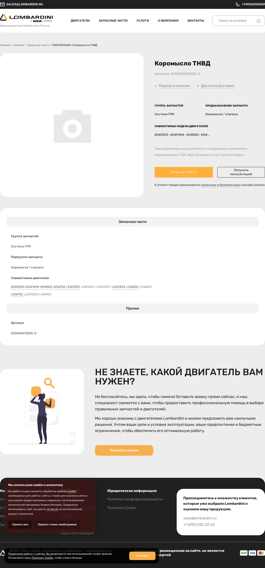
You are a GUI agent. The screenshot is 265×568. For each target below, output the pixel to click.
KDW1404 (32, 287)
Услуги (142, 21)
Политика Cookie (121, 508)
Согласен (142, 555)
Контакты (195, 21)
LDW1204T (103, 287)
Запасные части (113, 21)
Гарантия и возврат (77, 533)
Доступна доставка (217, 86)
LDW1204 (87, 287)
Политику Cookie (42, 557)
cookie (72, 491)
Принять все (20, 524)
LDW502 (132, 287)
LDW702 (17, 294)
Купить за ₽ (183, 172)
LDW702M (31, 294)
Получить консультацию (241, 172)
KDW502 (46, 287)
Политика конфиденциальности (134, 499)
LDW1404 (118, 287)
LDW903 (45, 294)
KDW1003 (18, 287)
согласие (52, 509)
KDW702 (59, 287)
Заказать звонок (124, 450)
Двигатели (80, 21)
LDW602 (145, 287)
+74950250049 (250, 4)
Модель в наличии (174, 86)
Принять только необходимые (57, 524)
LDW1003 (73, 287)
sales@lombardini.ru (21, 4)
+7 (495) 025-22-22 (199, 524)
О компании (168, 21)
